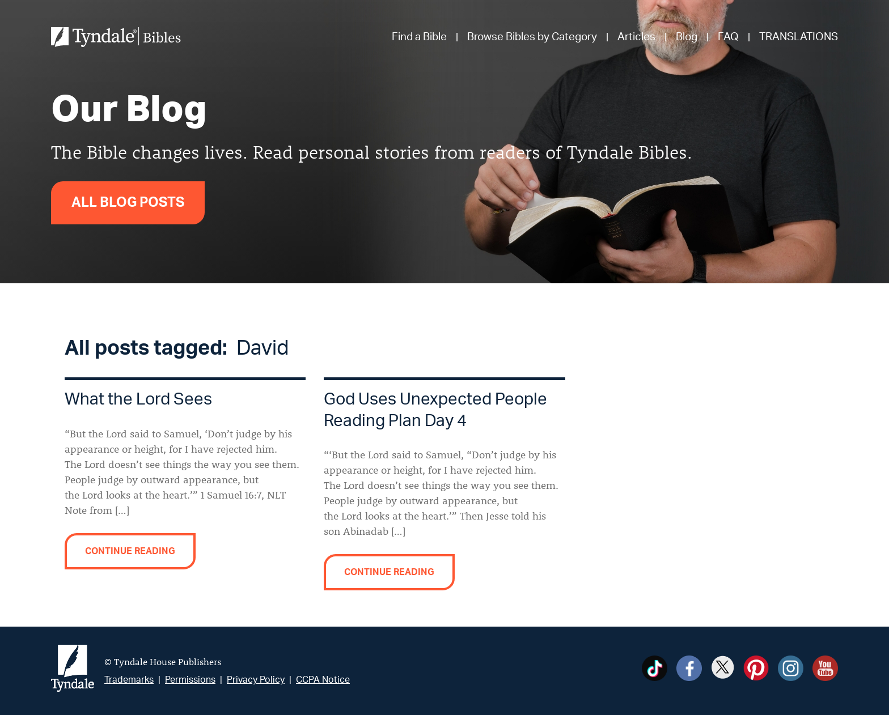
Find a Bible (419, 37)
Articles (636, 37)
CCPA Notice (323, 679)
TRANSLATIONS (798, 37)
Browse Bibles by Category (532, 37)
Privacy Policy (256, 679)
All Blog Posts (127, 203)
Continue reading (130, 551)
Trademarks (129, 679)
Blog (686, 37)
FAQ (728, 37)
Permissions (190, 679)
